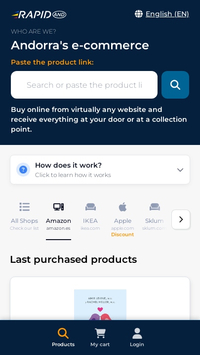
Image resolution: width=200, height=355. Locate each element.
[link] (39, 14)
